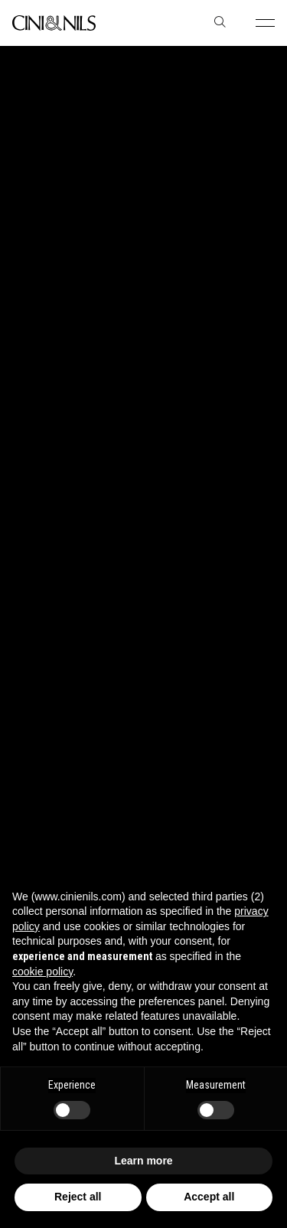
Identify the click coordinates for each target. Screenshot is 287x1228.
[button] (265, 23)
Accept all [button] (209, 1196)
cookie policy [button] (42, 971)
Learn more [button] (143, 1161)
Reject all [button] (77, 1196)
